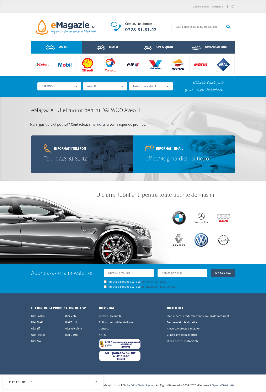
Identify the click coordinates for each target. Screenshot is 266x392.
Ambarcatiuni (209, 47)
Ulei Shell (37, 322)
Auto (57, 47)
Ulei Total (71, 322)
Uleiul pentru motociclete (183, 341)
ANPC (102, 335)
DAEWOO (47, 86)
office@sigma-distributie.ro (177, 158)
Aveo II (91, 86)
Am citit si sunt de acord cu (135, 282)
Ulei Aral (36, 341)
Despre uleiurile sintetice (182, 322)
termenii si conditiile (153, 282)
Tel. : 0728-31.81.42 (65, 158)
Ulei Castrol (38, 316)
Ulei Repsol (38, 335)
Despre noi (201, 7)
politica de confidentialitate (158, 287)
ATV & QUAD (158, 47)
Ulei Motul (71, 335)
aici (99, 124)
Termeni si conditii (110, 316)
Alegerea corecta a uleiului (183, 329)
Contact (217, 7)
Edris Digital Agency (143, 385)
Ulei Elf (35, 329)
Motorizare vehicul (144, 86)
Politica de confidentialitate (116, 322)
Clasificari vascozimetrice (182, 335)
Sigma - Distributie (223, 385)
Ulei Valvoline (73, 329)
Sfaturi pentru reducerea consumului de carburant (198, 316)
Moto (107, 47)
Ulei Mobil (71, 316)
